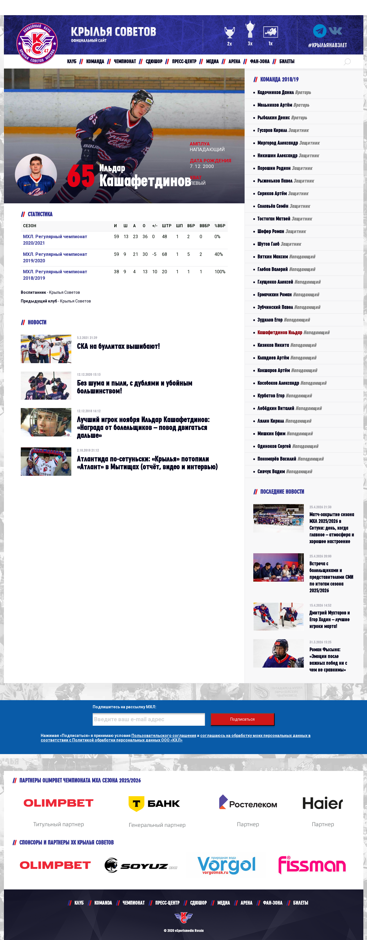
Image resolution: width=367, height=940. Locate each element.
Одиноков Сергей (287, 446)
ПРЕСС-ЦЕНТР (167, 902)
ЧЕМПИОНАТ (134, 902)
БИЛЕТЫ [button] (286, 61)
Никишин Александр (288, 155)
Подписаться (242, 719)
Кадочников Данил (284, 92)
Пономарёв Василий (290, 458)
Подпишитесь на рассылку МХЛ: (124, 707)
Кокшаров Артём (287, 370)
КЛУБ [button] (71, 61)
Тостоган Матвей (284, 218)
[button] (347, 61)
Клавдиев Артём (286, 357)
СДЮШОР (198, 902)
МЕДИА (223, 902)
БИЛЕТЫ (300, 902)
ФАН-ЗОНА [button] (260, 61)
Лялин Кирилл (284, 421)
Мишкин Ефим (285, 433)
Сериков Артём (282, 193)
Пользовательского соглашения (163, 735)
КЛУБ (79, 902)
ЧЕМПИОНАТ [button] (125, 61)
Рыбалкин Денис (282, 117)
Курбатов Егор (284, 395)
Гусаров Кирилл (282, 130)
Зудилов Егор (283, 319)
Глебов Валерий (286, 269)
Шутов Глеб (279, 244)
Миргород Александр (288, 142)
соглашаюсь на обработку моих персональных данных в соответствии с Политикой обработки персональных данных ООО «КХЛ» (176, 737)
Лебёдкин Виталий (289, 408)
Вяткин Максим (286, 256)
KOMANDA (103, 902)
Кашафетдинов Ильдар (293, 332)
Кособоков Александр (291, 383)
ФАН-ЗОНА (272, 902)
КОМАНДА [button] (95, 61)
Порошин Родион (284, 168)
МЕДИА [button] (212, 61)
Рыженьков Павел (285, 180)
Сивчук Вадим (284, 471)
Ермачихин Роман (288, 294)
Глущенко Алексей (288, 281)
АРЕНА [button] (234, 61)
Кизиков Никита (286, 345)
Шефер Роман (281, 231)
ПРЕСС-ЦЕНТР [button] (184, 61)
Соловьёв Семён (283, 206)
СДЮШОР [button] (154, 61)
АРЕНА (246, 902)
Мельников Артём (283, 105)
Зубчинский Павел (288, 307)
